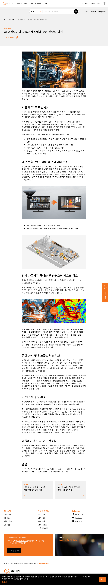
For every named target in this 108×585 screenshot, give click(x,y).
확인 (102, 579)
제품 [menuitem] (32, 11)
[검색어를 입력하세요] (58, 11)
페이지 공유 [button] (12, 37)
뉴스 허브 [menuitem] (12, 20)
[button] (19, 3)
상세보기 (4, 582)
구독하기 (14, 550)
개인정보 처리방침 (22, 541)
